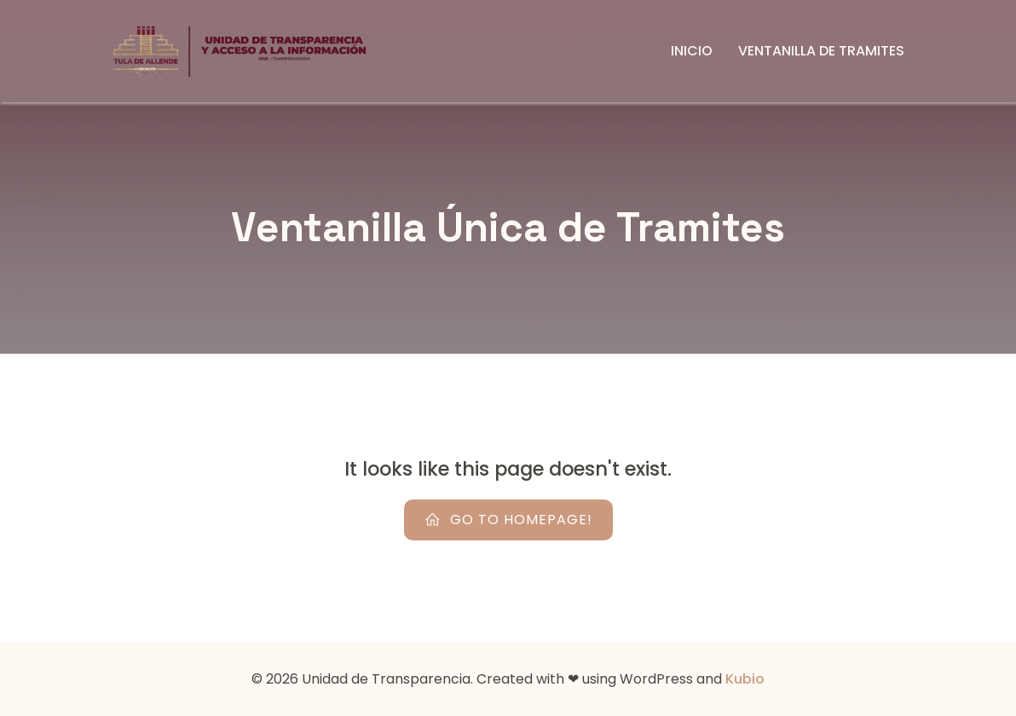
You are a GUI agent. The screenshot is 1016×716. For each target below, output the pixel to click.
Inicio (692, 51)
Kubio (745, 679)
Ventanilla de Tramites (821, 51)
